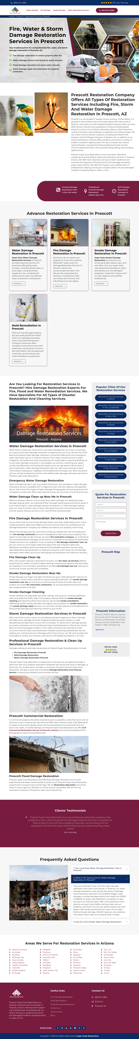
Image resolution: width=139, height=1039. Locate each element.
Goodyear (47, 965)
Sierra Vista (109, 957)
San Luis (107, 950)
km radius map (111, 576)
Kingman (47, 968)
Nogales (76, 955)
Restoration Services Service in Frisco (110, 432)
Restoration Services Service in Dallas (110, 424)
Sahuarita (77, 973)
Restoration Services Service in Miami (110, 398)
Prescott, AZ (100, 1006)
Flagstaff (46, 950)
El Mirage (16, 973)
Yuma (106, 973)
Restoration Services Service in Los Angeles (110, 450)
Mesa (75, 952)
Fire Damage (45, 10)
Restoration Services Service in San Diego (110, 458)
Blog (52, 1015)
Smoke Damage (59, 10)
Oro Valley (77, 957)
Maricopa (77, 950)
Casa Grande (17, 960)
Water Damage (32, 10)
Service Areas (56, 1012)
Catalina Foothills (20, 965)
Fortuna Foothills (50, 955)
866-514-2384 (20, 3)
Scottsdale (108, 955)
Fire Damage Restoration (61, 997)
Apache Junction (19, 950)
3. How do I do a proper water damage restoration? (97, 922)
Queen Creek (79, 970)
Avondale (16, 952)
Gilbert (46, 960)
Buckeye (16, 955)
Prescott (20, 16)
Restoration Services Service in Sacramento (110, 476)
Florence (46, 952)
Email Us (99, 1002)
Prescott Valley (79, 968)
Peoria (76, 960)
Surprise (107, 965)
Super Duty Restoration (88, 1036)
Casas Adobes (18, 963)
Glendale (47, 963)
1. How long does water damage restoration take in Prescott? (97, 869)
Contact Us (55, 1008)
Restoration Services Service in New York (110, 415)
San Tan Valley (110, 952)
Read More (18, 283)
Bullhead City (18, 957)
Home (12, 16)
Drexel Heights (18, 970)
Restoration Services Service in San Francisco (110, 467)
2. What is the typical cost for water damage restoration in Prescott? (94, 879)
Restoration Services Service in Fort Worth (110, 441)
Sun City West (110, 963)
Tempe (107, 968)
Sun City (107, 960)
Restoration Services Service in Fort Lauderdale (110, 406)
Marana (46, 973)
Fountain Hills (49, 957)
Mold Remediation (58, 1001)
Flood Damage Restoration (62, 1004)
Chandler (16, 968)
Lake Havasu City (50, 970)
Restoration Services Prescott (39, 16)
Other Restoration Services (78, 10)
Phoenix (77, 963)
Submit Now (110, 533)
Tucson (107, 970)
